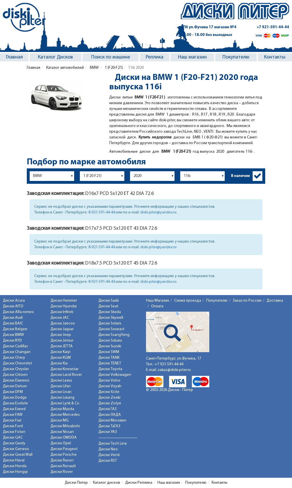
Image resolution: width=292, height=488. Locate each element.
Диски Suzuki (109, 346)
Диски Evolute (15, 403)
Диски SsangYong (113, 335)
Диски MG (59, 420)
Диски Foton (14, 432)
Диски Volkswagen (114, 375)
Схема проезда (187, 301)
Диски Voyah (109, 386)
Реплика (154, 57)
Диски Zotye (109, 403)
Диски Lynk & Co (64, 403)
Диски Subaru (110, 340)
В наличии (240, 176)
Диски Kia (59, 363)
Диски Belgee (15, 329)
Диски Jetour (61, 340)
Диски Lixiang (62, 398)
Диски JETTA (61, 346)
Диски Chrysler (16, 369)
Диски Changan (17, 352)
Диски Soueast (111, 329)
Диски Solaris (109, 323)
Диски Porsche (63, 455)
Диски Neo (108, 449)
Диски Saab (108, 301)
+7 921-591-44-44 (273, 27)
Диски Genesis (16, 449)
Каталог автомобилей (64, 68)
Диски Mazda (62, 409)
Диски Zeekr (109, 398)
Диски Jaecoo (62, 323)
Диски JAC (59, 318)
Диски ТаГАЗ (109, 426)
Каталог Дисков (55, 57)
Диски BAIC (13, 323)
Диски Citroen (15, 375)
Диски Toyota (110, 369)
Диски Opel (60, 443)
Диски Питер (76, 483)
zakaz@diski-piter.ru (174, 370)
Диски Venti (109, 455)
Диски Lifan (60, 386)
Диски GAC (13, 437)
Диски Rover (61, 472)
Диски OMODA (63, 437)
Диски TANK (108, 358)
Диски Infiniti (61, 312)
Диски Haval (14, 460)
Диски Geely (14, 443)
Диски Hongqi (15, 472)
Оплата (157, 306)
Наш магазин (192, 57)
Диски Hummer (63, 301)
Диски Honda (15, 466)
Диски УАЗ (107, 432)
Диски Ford (13, 426)
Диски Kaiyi (60, 352)
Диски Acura (14, 301)
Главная (14, 57)
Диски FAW (13, 415)
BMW (94, 68)
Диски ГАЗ (107, 409)
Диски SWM (108, 352)
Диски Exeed (14, 409)
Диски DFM (13, 392)
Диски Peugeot (64, 449)
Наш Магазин (157, 301)
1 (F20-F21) (113, 68)
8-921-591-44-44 (101, 212)
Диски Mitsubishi (65, 426)
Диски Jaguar (62, 329)
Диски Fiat (12, 420)
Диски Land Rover (66, 375)
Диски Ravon (62, 460)
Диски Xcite (108, 392)
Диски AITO (13, 306)
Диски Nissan (62, 432)
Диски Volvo (109, 380)
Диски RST (107, 461)
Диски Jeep (60, 335)
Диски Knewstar (64, 369)
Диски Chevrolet (17, 363)
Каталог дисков (106, 483)
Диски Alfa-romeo (18, 312)
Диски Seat (108, 306)
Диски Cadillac (15, 346)
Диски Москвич (112, 420)
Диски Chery (14, 358)
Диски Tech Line (112, 443)
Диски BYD (12, 340)
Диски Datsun (15, 386)
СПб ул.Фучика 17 (208, 27)
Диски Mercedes (65, 415)
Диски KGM (60, 358)
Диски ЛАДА (109, 415)
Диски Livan (61, 392)
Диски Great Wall (18, 455)
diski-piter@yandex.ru (158, 212)
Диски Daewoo (16, 380)
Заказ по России (247, 301)
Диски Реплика (138, 483)
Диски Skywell (110, 318)
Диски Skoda (109, 312)
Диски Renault (63, 466)
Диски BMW (13, 335)
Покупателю (235, 57)
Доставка (275, 301)
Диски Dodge (15, 398)
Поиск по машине (110, 57)
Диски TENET (109, 363)
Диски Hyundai (63, 306)
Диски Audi (13, 318)
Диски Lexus (61, 380)
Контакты (274, 57)
